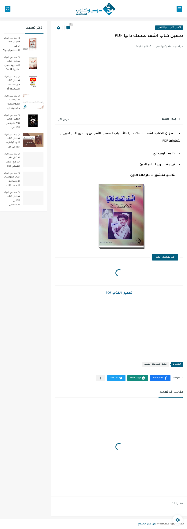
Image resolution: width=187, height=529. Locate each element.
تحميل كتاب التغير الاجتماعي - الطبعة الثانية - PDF (11, 201)
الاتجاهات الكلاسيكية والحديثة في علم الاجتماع (13, 105)
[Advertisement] (119, 84)
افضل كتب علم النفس (169, 27)
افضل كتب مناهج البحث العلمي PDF (13, 162)
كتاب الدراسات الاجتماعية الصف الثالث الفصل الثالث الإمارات (11, 182)
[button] (160, 378)
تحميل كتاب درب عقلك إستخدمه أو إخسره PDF (13, 85)
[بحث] (7, 9)
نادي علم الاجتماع (147, 524)
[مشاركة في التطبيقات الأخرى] (100, 378)
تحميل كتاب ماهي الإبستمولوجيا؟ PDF (11, 47)
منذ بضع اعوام (10, 38)
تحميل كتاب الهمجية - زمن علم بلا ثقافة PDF (12, 66)
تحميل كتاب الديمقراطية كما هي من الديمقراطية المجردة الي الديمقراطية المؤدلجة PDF (12, 143)
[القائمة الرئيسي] (179, 9)
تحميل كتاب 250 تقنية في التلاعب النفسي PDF (13, 124)
